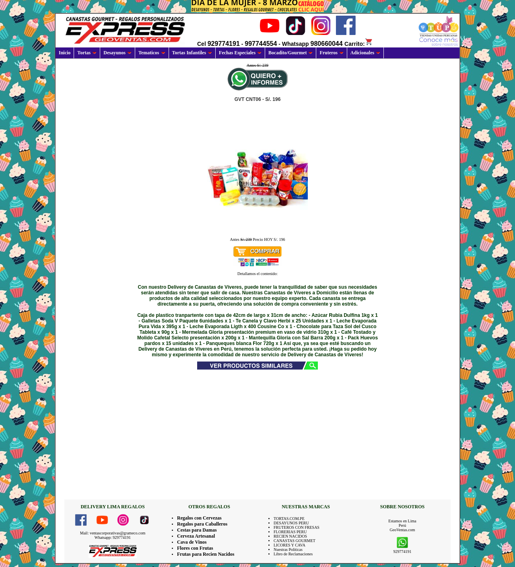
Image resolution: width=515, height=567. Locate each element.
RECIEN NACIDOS (290, 536)
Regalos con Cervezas (199, 518)
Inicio (64, 52)
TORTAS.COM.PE (289, 518)
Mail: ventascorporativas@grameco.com (113, 533)
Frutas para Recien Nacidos (205, 554)
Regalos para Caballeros (202, 524)
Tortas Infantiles (192, 52)
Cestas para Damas (197, 530)
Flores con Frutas (195, 548)
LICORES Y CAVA (289, 545)
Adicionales (365, 52)
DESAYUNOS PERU (291, 523)
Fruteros (331, 52)
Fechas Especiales (240, 52)
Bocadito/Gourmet (290, 52)
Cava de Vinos (191, 542)
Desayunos (117, 52)
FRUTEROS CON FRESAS (296, 527)
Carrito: (358, 44)
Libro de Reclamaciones (293, 554)
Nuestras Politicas (288, 549)
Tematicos (151, 52)
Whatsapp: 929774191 (113, 537)
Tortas (87, 52)
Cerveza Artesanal (196, 536)
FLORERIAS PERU (290, 532)
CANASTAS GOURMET (294, 540)
